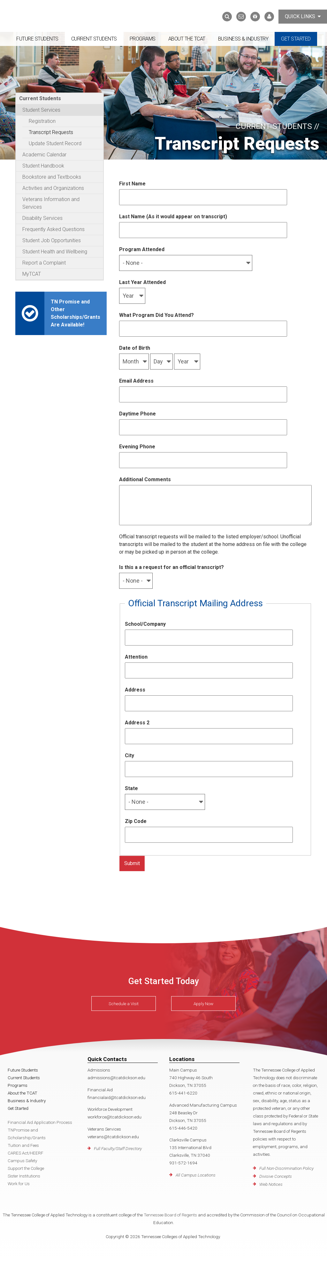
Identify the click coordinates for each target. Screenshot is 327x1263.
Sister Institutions (24, 1175)
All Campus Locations (196, 1174)
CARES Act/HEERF (25, 1152)
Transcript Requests (51, 132)
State (131, 788)
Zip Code (136, 821)
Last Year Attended (142, 282)
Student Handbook (43, 166)
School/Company (145, 624)
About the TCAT (186, 39)
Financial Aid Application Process (40, 1122)
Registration (42, 121)
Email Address (136, 381)
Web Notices (271, 1184)
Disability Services (42, 218)
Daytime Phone (137, 414)
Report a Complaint (44, 263)
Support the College (26, 1168)
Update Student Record (55, 143)
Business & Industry (243, 39)
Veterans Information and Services (51, 203)
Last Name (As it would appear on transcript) (173, 216)
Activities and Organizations (53, 188)
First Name (132, 184)
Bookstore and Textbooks (51, 177)
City (129, 755)
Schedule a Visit (124, 1003)
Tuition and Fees (23, 1145)
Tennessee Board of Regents (170, 1214)
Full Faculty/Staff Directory (118, 1148)
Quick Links (303, 16)
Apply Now (203, 1003)
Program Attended (141, 249)
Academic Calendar (44, 155)
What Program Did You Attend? (156, 315)
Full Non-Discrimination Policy (286, 1168)
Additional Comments (145, 479)
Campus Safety (22, 1160)
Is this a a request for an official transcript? (171, 567)
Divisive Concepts (275, 1176)
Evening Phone (137, 447)
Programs (143, 39)
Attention (136, 657)
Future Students (37, 39)
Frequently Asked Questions (53, 229)
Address (135, 690)
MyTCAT (31, 274)
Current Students (94, 39)
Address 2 (137, 723)
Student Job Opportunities (51, 240)
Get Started (296, 39)
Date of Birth (134, 348)
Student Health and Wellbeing (54, 252)
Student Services (41, 110)
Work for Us (19, 1183)
